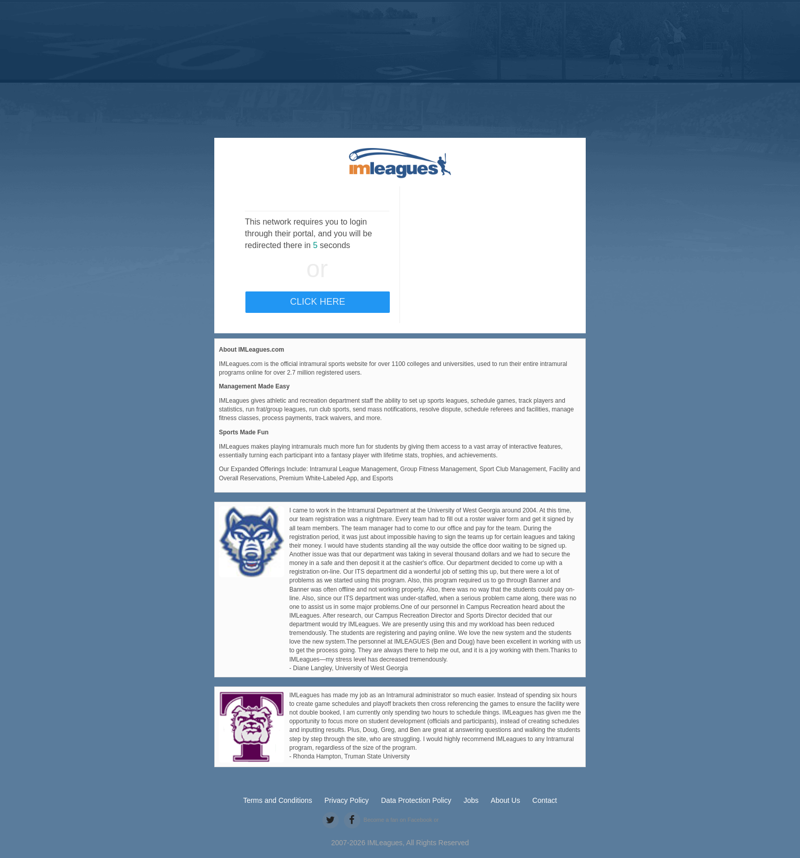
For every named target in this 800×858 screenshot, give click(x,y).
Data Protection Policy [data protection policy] (416, 800)
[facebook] (351, 820)
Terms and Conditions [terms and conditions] (277, 800)
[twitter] (330, 820)
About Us (505, 800)
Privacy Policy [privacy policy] (346, 800)
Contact (544, 800)
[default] (400, 162)
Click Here (317, 302)
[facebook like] (453, 821)
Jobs (471, 800)
